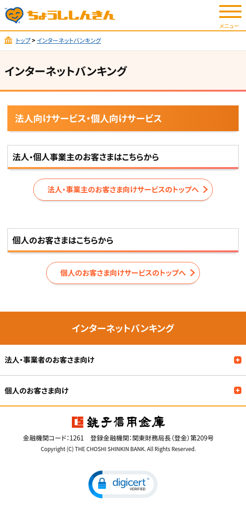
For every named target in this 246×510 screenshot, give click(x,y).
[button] (123, 484)
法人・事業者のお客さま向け (49, 359)
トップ (23, 40)
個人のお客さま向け (37, 390)
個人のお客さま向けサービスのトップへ (123, 272)
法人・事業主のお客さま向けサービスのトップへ (123, 189)
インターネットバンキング (69, 40)
